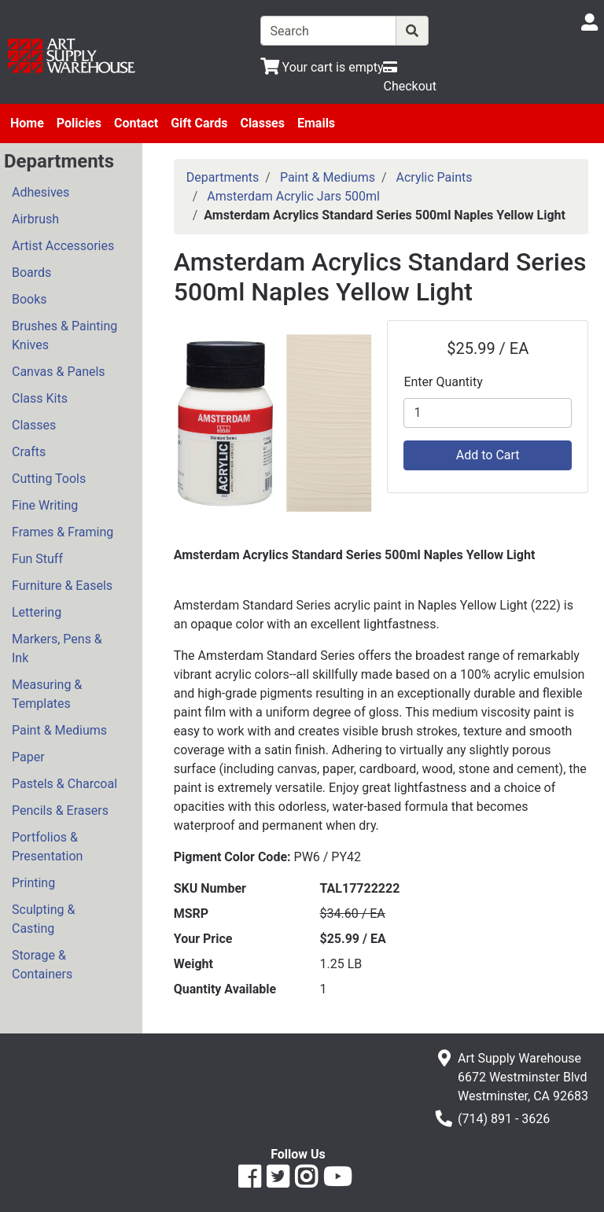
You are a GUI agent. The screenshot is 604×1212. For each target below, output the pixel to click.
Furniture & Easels (62, 585)
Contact (136, 123)
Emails (316, 123)
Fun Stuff (37, 558)
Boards (31, 272)
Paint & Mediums (59, 730)
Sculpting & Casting (43, 919)
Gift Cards (199, 123)
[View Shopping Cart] (322, 67)
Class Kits (40, 398)
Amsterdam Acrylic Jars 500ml (293, 196)
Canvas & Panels (58, 371)
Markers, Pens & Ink (57, 648)
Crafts (29, 451)
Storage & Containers (42, 965)
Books (29, 299)
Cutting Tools (49, 478)
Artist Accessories (63, 245)
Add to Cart (488, 455)
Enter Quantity (442, 381)
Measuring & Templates (47, 694)
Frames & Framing (62, 532)
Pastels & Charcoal (64, 783)
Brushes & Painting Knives (64, 335)
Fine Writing (45, 505)
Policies (79, 123)
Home (27, 123)
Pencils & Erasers (60, 810)
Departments (223, 177)
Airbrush (35, 219)
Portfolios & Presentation (47, 847)
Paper (28, 757)
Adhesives (40, 192)
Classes (262, 123)
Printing (33, 882)
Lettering (36, 612)
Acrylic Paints (434, 177)
